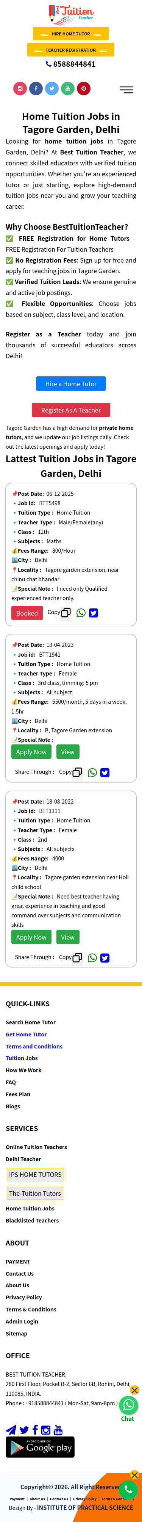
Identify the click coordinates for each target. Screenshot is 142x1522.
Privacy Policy (24, 1297)
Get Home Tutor (26, 1034)
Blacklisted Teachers (32, 1220)
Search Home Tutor (31, 1022)
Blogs (13, 1106)
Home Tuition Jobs (30, 1208)
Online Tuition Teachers (36, 1147)
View (68, 751)
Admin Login (22, 1321)
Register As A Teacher (71, 409)
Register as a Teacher (43, 333)
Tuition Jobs (22, 1058)
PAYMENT (18, 1261)
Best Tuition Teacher (92, 151)
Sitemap (16, 1333)
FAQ (11, 1082)
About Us (17, 1285)
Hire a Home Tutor (71, 383)
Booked (27, 612)
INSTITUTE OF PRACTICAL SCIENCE (85, 1507)
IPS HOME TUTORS (35, 1174)
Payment (17, 1498)
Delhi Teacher (23, 1159)
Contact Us (20, 1273)
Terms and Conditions (34, 1046)
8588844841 (70, 63)
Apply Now (31, 751)
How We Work (24, 1070)
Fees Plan (18, 1094)
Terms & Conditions (31, 1309)
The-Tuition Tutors (35, 1193)
